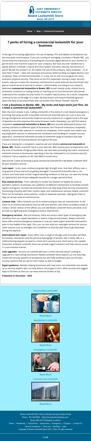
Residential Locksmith (45, 320)
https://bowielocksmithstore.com (55, 417)
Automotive (44, 423)
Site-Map (56, 426)
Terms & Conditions (32, 426)
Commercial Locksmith (45, 379)
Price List (47, 426)
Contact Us (77, 423)
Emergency (56, 423)
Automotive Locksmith (45, 290)
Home (29, 31)
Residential (20, 423)
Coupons (67, 423)
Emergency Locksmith (45, 349)
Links (64, 426)
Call (45, 437)
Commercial (33, 423)
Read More (45, 315)
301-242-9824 (34, 417)
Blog (38, 31)
